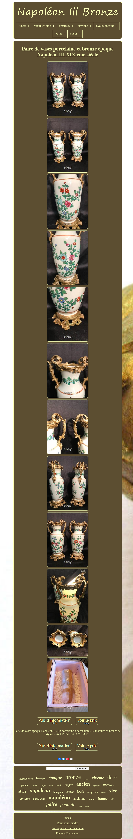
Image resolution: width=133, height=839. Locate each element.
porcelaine (39, 798)
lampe (40, 778)
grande (24, 785)
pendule (67, 804)
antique (25, 798)
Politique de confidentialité (68, 828)
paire (51, 804)
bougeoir (58, 792)
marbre (108, 784)
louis (80, 791)
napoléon (59, 797)
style (22, 791)
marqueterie (26, 778)
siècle (70, 791)
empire (69, 785)
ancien (83, 784)
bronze (73, 777)
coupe (43, 785)
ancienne (79, 798)
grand (86, 779)
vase (80, 806)
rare (51, 785)
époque (55, 777)
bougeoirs (92, 792)
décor (87, 806)
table (113, 799)
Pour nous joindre (67, 823)
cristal (34, 785)
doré (112, 777)
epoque (96, 785)
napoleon (40, 790)
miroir (59, 785)
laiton (92, 799)
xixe (113, 791)
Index (67, 817)
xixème (98, 777)
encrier (103, 793)
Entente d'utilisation (67, 833)
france (103, 798)
